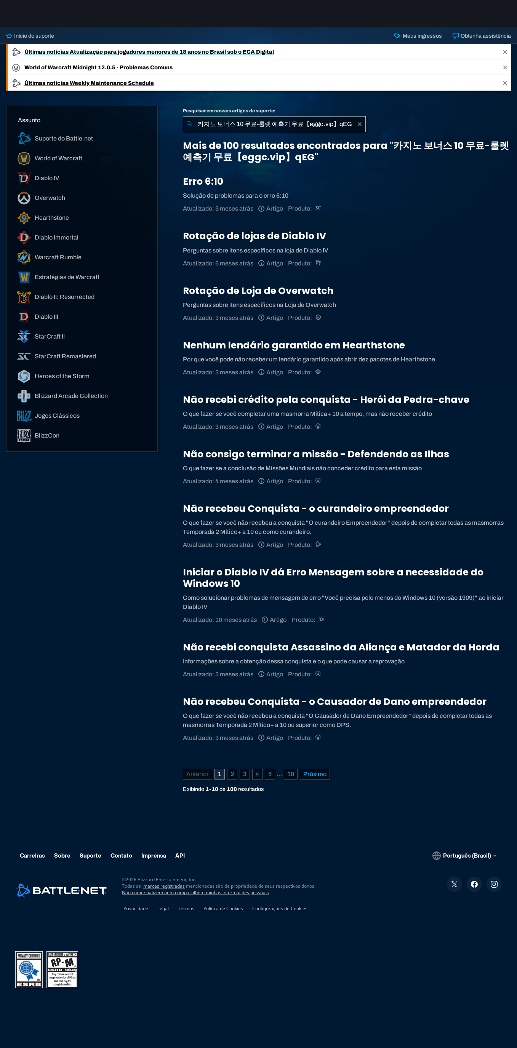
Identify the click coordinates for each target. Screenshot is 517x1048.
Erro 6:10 (203, 181)
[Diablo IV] (318, 263)
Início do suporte (30, 36)
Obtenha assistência (482, 36)
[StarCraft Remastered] (318, 208)
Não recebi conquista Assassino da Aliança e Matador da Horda (341, 647)
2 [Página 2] (232, 774)
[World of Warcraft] (318, 426)
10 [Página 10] (290, 774)
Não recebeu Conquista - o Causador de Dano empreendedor (335, 701)
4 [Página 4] (257, 774)
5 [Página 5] (270, 774)
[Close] (505, 51)
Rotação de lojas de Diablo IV (254, 236)
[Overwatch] (318, 318)
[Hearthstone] (318, 372)
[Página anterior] (197, 774)
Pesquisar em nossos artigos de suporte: (229, 110)
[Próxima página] (315, 774)
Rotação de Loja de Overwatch (258, 290)
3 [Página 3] (244, 774)
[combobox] (274, 124)
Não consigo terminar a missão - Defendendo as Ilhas (316, 454)
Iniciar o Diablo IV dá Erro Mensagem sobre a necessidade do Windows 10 (333, 578)
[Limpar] (360, 124)
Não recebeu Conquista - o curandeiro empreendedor (316, 508)
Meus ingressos (418, 36)
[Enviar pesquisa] (189, 124)
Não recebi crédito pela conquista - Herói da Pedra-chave (326, 399)
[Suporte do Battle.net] (318, 545)
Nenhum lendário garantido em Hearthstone (294, 345)
